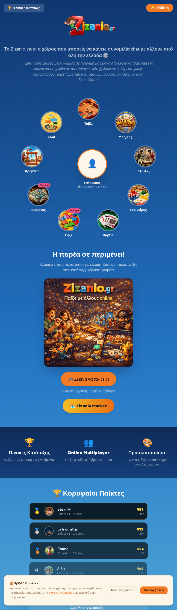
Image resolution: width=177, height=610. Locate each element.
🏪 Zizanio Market (88, 405)
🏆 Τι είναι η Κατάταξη (24, 8)
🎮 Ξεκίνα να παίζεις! (88, 379)
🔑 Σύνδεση (160, 8)
